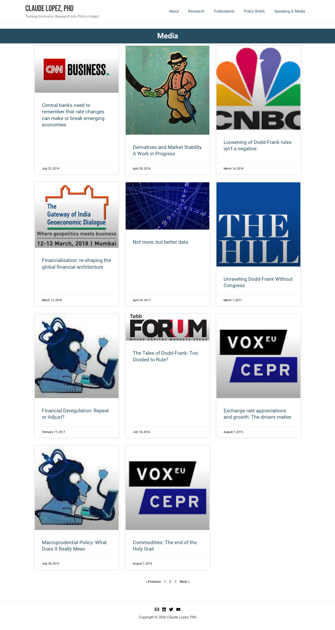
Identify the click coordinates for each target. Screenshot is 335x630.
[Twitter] (171, 609)
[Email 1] (157, 609)
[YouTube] (178, 609)
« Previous (153, 581)
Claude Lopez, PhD (49, 9)
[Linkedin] (164, 609)
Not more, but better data (160, 242)
